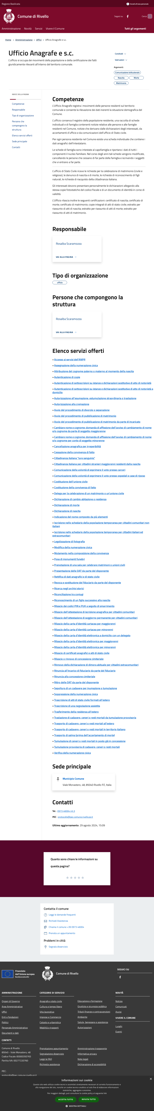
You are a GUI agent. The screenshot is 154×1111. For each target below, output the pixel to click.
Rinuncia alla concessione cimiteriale (74, 676)
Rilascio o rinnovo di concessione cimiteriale (78, 659)
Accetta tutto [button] (65, 1099)
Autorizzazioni (85, 1027)
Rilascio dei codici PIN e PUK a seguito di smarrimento (84, 606)
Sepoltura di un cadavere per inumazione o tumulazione (85, 688)
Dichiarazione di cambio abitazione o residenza (80, 499)
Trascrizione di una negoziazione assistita (77, 706)
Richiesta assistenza (50, 1064)
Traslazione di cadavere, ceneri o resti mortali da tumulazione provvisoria (95, 718)
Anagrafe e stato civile (51, 1001)
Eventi (119, 1031)
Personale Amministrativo (15, 1027)
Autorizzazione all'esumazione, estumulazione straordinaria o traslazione (95, 398)
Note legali (83, 1059)
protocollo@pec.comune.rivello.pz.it (75, 817)
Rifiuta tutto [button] (89, 1099)
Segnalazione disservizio (52, 1054)
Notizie (119, 1001)
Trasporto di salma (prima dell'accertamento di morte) (84, 735)
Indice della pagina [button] (20, 94)
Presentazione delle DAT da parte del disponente (81, 571)
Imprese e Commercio (50, 1017)
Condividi (121, 54)
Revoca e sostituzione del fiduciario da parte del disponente (87, 583)
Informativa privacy (87, 1054)
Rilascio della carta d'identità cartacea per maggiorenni (85, 624)
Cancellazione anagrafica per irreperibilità (77, 446)
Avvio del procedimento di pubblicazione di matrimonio (85, 416)
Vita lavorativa (47, 1012)
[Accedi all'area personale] (137, 3)
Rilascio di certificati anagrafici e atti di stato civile (81, 653)
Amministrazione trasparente (92, 1048)
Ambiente (82, 1017)
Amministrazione (23, 40)
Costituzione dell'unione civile (71, 482)
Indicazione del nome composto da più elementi (81, 517)
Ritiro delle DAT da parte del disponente (76, 682)
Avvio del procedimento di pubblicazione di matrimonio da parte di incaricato (97, 422)
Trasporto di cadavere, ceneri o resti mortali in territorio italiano (89, 729)
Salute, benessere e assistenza (93, 1022)
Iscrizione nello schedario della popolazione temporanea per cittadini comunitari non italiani (100, 524)
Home (8, 40)
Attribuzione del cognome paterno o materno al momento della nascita (94, 371)
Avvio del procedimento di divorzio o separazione (81, 410)
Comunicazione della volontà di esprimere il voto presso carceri (89, 470)
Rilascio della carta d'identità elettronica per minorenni (85, 647)
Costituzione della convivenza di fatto (75, 487)
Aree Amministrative (12, 1006)
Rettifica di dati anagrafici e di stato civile (77, 577)
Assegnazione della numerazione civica (76, 365)
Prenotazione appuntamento (54, 1048)
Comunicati (121, 1006)
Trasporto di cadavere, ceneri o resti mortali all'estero (84, 723)
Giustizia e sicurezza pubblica (92, 1006)
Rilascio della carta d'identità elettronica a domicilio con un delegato (92, 635)
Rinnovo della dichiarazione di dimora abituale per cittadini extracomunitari (96, 665)
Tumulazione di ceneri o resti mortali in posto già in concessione (89, 741)
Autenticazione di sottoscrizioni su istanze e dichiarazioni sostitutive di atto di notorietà (102, 383)
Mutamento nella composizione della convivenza (81, 553)
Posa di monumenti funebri (69, 559)
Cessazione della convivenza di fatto (74, 452)
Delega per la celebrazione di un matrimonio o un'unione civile (89, 493)
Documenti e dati (10, 1033)
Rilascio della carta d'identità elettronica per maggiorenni (86, 641)
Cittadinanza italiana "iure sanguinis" (74, 458)
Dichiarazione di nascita (67, 511)
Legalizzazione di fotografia (69, 541)
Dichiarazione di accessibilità (92, 1064)
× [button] (151, 1079)
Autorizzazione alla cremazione (71, 404)
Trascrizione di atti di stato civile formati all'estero (82, 700)
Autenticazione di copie (67, 377)
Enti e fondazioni (10, 1017)
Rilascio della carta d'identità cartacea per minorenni (83, 630)
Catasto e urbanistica (50, 1022)
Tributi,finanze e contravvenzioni (94, 1011)
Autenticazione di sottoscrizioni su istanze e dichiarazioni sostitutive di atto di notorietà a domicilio (102, 390)
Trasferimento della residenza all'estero (76, 712)
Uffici (39, 40)
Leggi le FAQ (46, 1059)
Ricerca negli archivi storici (69, 588)
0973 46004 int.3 (66, 811)
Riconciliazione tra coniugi (68, 594)
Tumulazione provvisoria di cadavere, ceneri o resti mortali (87, 747)
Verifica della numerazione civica (72, 753)
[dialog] (77, 1093)
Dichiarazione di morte (66, 505)
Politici (5, 1022)
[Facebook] (123, 16)
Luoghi (119, 1026)
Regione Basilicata (11, 4)
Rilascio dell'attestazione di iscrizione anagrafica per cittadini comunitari (94, 612)
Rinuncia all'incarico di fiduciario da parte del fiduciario (85, 671)
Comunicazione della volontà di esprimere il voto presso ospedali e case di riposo (99, 476)
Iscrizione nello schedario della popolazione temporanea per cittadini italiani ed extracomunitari (97, 534)
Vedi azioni (121, 60)
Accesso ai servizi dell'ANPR (69, 359)
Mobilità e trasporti (49, 1027)
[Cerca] (148, 16)
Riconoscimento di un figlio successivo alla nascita (82, 600)
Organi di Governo (11, 1001)
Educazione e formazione (90, 1001)
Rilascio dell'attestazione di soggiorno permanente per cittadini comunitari (95, 618)
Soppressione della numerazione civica (76, 694)
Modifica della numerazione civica (73, 547)
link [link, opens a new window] (105, 1093)
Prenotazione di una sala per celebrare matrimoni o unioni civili (89, 565)
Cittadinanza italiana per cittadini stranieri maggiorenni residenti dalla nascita (97, 464)
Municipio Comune (73, 779)
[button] (77, 1106)
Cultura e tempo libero (51, 1006)
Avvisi (119, 1012)
